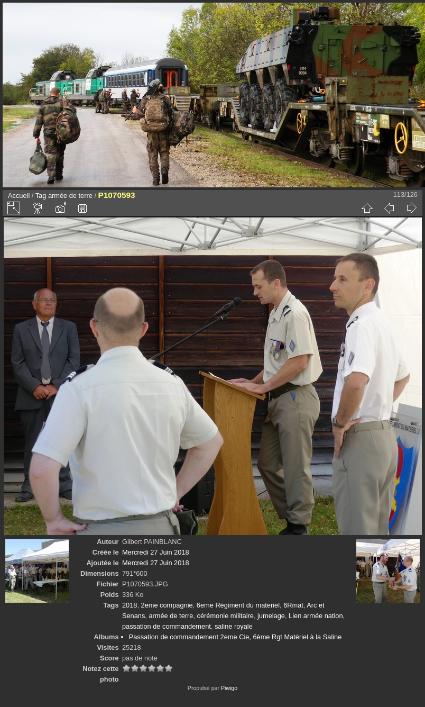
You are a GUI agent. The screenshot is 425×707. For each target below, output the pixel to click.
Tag (41, 196)
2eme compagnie (167, 605)
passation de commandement (166, 626)
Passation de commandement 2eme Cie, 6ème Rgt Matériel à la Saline (235, 637)
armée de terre (70, 196)
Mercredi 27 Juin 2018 (155, 552)
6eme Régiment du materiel (238, 605)
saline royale (234, 626)
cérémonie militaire (225, 616)
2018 (129, 605)
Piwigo (229, 688)
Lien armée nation (316, 616)
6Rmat (293, 605)
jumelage (271, 616)
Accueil (19, 196)
